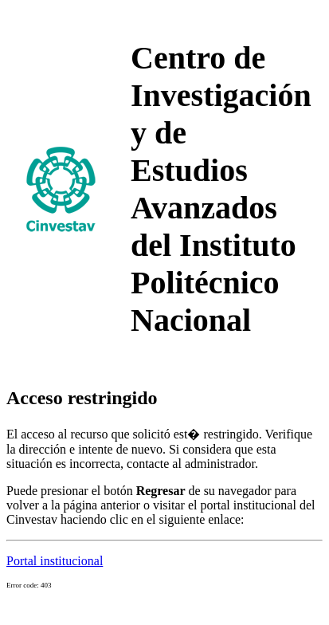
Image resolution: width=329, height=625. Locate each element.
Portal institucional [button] (54, 561)
